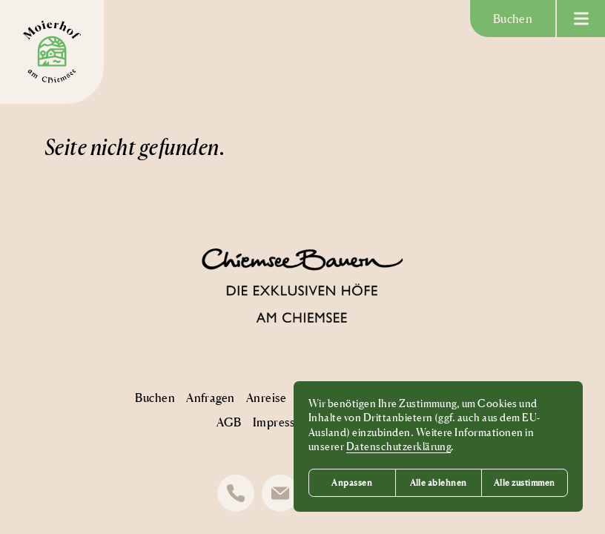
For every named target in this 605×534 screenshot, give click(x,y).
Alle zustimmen (524, 482)
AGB (228, 422)
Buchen (513, 18)
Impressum (282, 422)
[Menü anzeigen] (581, 18)
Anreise (266, 397)
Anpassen (351, 482)
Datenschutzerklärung (399, 446)
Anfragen (210, 397)
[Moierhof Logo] (52, 52)
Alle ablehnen (438, 482)
